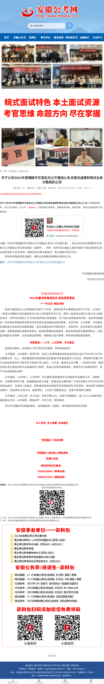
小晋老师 (65, 681)
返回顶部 (52, 656)
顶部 (91, 681)
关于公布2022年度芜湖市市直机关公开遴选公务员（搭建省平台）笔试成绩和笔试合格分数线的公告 (49, 518)
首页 (5, 171)
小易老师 (39, 681)
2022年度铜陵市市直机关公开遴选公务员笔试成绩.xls (36, 262)
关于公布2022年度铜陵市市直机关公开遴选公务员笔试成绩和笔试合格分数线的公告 (43, 485)
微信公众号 (13, 681)
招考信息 (13, 171)
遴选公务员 (24, 171)
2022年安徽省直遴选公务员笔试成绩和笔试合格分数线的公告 (33, 520)
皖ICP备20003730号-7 (54, 669)
